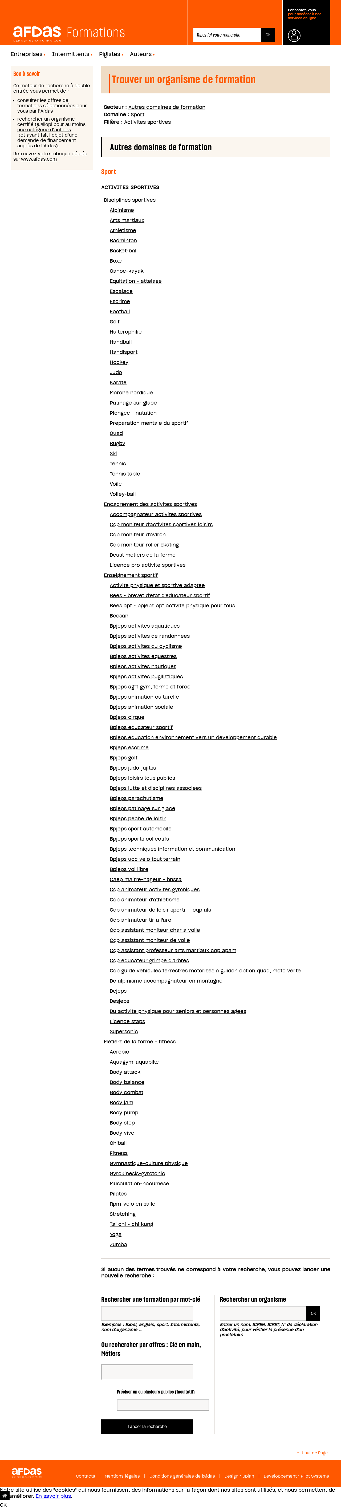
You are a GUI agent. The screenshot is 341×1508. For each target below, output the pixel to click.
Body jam (121, 1102)
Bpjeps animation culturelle (144, 697)
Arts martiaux (127, 220)
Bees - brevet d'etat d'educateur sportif (160, 595)
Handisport (123, 352)
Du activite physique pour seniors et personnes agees (178, 1011)
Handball (121, 342)
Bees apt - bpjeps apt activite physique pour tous (172, 606)
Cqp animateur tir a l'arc (140, 920)
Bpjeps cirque (127, 717)
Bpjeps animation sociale (141, 707)
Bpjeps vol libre (129, 869)
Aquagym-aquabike (134, 1062)
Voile (116, 484)
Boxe (116, 261)
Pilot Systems (315, 1476)
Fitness (119, 1153)
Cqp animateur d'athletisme (145, 900)
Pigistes (109, 54)
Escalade (121, 291)
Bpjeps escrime (129, 748)
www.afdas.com (39, 159)
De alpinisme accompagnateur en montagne (166, 981)
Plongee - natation (133, 413)
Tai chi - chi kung (131, 1224)
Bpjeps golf (123, 758)
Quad (116, 433)
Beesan (119, 616)
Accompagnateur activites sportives (156, 514)
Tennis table (125, 474)
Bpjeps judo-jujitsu (133, 768)
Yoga (115, 1234)
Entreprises (27, 54)
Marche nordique (131, 393)
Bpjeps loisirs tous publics (142, 778)
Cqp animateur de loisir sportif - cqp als (160, 910)
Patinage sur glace (133, 403)
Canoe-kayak (127, 271)
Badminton (123, 241)
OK (3, 1505)
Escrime (120, 301)
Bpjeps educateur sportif (141, 727)
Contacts (85, 1476)
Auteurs (141, 54)
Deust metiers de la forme (143, 555)
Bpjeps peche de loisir (138, 819)
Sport (137, 115)
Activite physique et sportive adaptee (157, 585)
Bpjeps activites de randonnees (150, 636)
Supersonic (124, 1031)
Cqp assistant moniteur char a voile (155, 930)
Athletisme (123, 230)
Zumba (118, 1244)
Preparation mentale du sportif (149, 423)
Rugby (117, 443)
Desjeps (119, 1001)
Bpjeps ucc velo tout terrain (145, 859)
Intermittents (71, 54)
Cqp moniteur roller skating (144, 545)
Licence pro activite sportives (147, 565)
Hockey (119, 362)
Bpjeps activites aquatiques (145, 626)
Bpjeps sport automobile (141, 829)
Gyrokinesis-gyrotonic (137, 1173)
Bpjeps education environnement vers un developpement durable (193, 737)
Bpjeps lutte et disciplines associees (156, 788)
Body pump (124, 1113)
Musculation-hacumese (139, 1184)
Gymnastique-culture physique (149, 1163)
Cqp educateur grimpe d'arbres (149, 960)
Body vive (122, 1133)
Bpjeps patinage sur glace (142, 808)
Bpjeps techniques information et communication (172, 849)
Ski (113, 453)
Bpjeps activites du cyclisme (146, 646)
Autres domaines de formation (166, 107)
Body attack (125, 1072)
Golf (115, 322)
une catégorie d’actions (44, 129)
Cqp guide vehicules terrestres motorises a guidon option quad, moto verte (205, 971)
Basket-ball (124, 251)
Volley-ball (123, 494)
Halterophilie (126, 332)
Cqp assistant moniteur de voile (150, 940)
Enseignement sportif (131, 575)
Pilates (118, 1194)
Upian (248, 1476)
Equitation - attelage (136, 281)
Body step (122, 1123)
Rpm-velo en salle (132, 1204)
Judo (116, 372)
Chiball (118, 1143)
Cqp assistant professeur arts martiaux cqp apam (173, 950)
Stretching (123, 1214)
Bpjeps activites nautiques (143, 666)
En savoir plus (53, 1496)
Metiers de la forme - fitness (140, 1042)
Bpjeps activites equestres (143, 656)
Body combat (126, 1092)
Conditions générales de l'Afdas (182, 1476)
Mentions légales (122, 1476)
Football (120, 311)
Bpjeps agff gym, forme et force (150, 687)
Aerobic (119, 1052)
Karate (118, 382)
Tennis (118, 464)
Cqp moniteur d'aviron (138, 535)
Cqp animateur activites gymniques (155, 889)
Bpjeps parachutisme (136, 798)
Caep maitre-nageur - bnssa (146, 879)
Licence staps (127, 1021)
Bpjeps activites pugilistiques (146, 677)
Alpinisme (122, 210)
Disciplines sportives (130, 200)
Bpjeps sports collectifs (139, 839)
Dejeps (118, 991)
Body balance (127, 1082)
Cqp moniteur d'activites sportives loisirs (161, 524)
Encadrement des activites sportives (150, 504)
